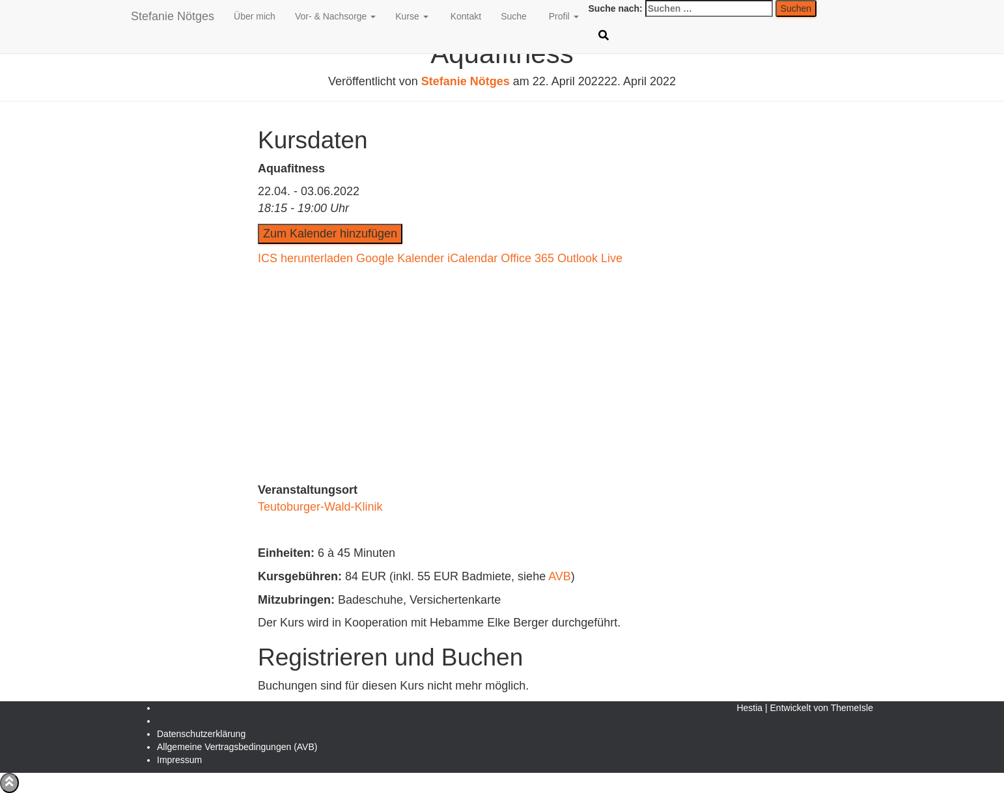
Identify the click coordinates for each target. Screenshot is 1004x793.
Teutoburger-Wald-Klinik (320, 506)
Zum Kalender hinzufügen (330, 233)
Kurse (411, 16)
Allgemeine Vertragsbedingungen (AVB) (237, 747)
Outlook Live (589, 258)
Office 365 (527, 258)
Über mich (254, 16)
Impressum (179, 760)
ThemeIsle (852, 708)
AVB (559, 576)
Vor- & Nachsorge (335, 16)
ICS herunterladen (305, 258)
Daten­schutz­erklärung (201, 734)
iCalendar (472, 258)
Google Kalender (400, 258)
